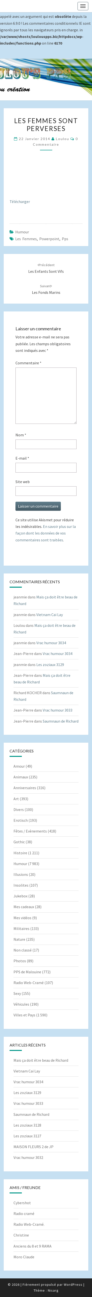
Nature (19, 939)
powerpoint (49, 238)
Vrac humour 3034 (51, 642)
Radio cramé (23, 1213)
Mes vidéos (22, 917)
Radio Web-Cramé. (28, 1224)
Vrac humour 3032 (28, 1157)
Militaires (21, 928)
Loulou (62, 139)
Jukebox (20, 895)
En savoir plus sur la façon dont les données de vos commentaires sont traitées (45, 533)
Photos (19, 960)
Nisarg (53, 1290)
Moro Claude (23, 1256)
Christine (21, 1235)
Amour (19, 766)
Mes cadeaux (23, 906)
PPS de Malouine (27, 971)
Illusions (20, 874)
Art (16, 798)
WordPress (73, 1284)
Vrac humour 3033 (57, 710)
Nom (20, 434)
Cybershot (22, 1202)
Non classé (22, 950)
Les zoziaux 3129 (50, 664)
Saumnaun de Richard (61, 721)
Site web (22, 481)
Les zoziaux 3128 (27, 1125)
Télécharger (20, 201)
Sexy (17, 993)
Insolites (20, 885)
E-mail (22, 458)
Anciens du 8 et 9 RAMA (32, 1246)
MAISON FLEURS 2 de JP (33, 1146)
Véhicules (21, 1004)
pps (65, 238)
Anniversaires (24, 787)
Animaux (20, 776)
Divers (18, 809)
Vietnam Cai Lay (49, 614)
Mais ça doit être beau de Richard (40, 1060)
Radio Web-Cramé (28, 982)
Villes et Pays (24, 1014)
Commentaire (28, 362)
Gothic (19, 841)
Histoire (20, 852)
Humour (22, 231)
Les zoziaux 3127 (27, 1135)
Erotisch (20, 820)
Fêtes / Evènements (30, 831)
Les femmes (26, 238)
